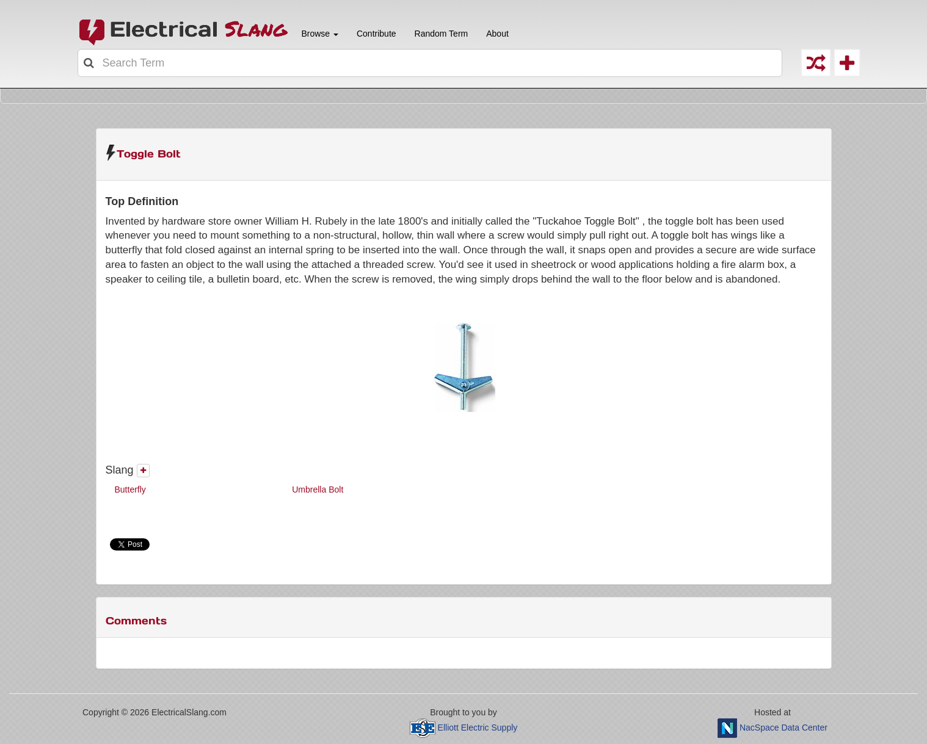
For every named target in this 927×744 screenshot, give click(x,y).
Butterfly (130, 489)
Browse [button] (318, 33)
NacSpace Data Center (783, 727)
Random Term (441, 33)
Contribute (376, 33)
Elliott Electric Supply (478, 727)
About (497, 33)
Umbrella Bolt (317, 489)
